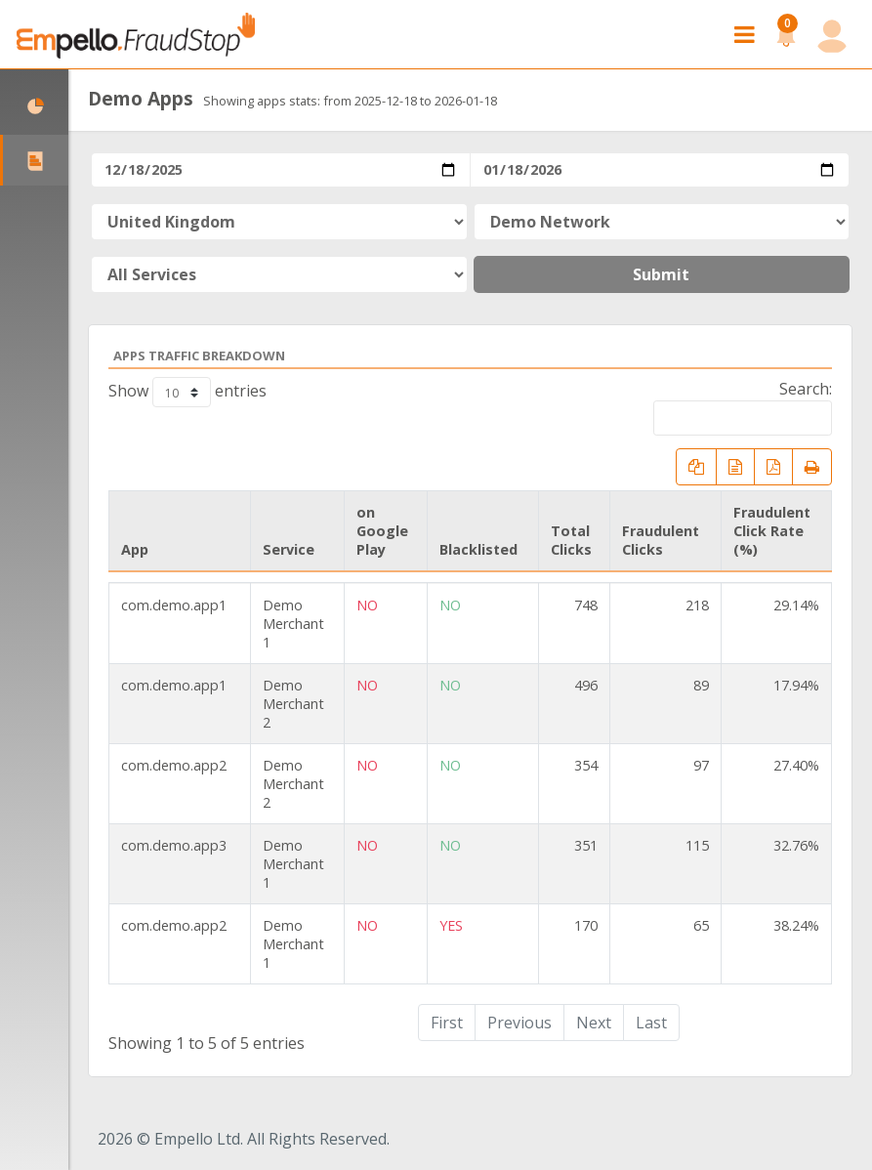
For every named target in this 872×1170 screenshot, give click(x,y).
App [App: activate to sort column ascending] (134, 549)
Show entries (187, 392)
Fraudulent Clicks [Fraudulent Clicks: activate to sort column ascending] (660, 540)
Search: (742, 407)
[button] (785, 34)
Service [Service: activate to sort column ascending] (288, 549)
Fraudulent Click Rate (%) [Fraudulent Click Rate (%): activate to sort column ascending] (771, 531)
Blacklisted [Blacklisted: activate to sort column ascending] (478, 549)
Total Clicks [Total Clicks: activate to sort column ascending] (571, 540)
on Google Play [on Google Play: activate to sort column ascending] (382, 531)
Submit (661, 274)
